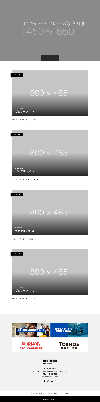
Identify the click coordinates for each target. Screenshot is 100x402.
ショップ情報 (65, 394)
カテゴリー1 (17, 75)
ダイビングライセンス (37, 394)
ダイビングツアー (52, 394)
